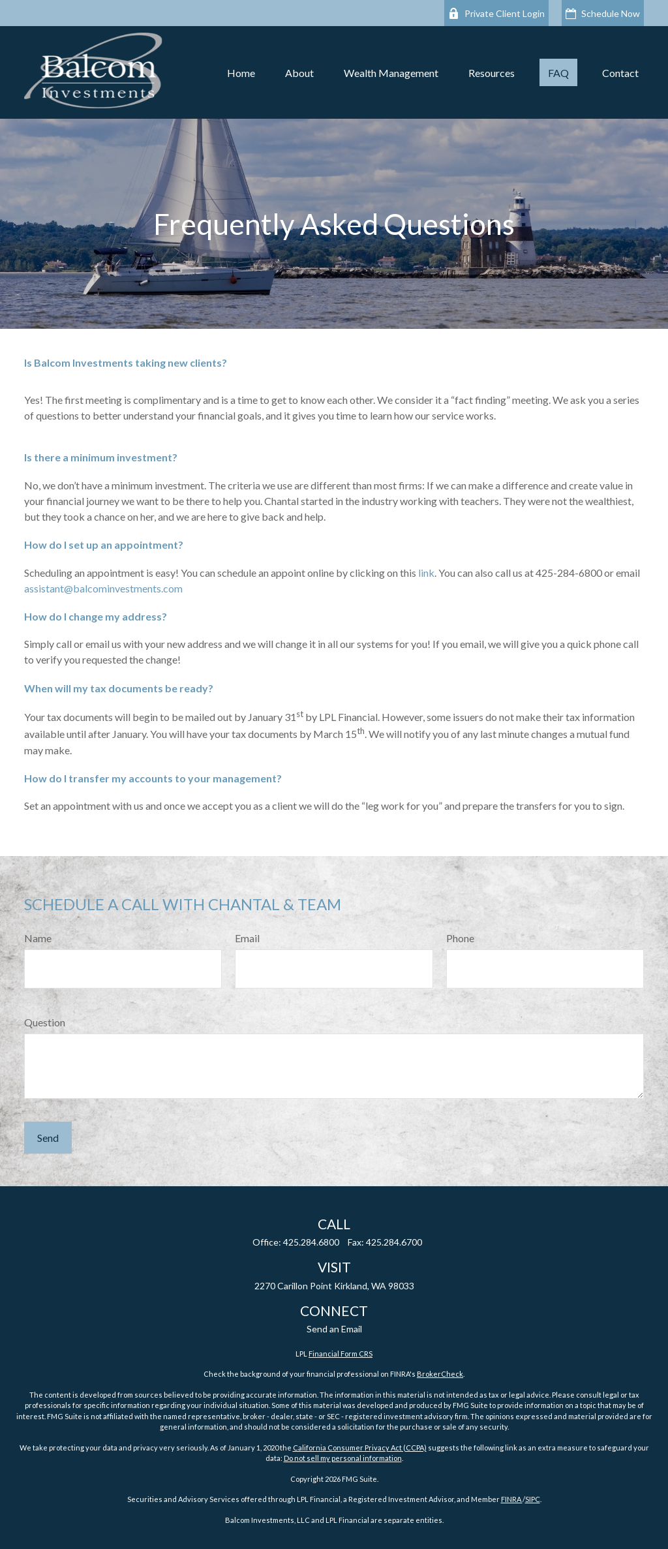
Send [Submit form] (48, 1137)
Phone (460, 938)
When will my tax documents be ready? (118, 688)
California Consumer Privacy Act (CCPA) (360, 1447)
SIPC (532, 1499)
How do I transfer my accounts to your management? (153, 778)
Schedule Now (603, 13)
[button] (241, 72)
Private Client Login (496, 13)
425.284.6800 (311, 1242)
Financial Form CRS (340, 1353)
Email (247, 938)
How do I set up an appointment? (103, 544)
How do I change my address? (95, 616)
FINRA (512, 1499)
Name (38, 938)
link (426, 572)
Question (44, 1022)
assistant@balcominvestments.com (103, 588)
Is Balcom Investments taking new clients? (125, 362)
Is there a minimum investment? (100, 457)
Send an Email (334, 1328)
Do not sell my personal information (343, 1458)
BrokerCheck (440, 1374)
